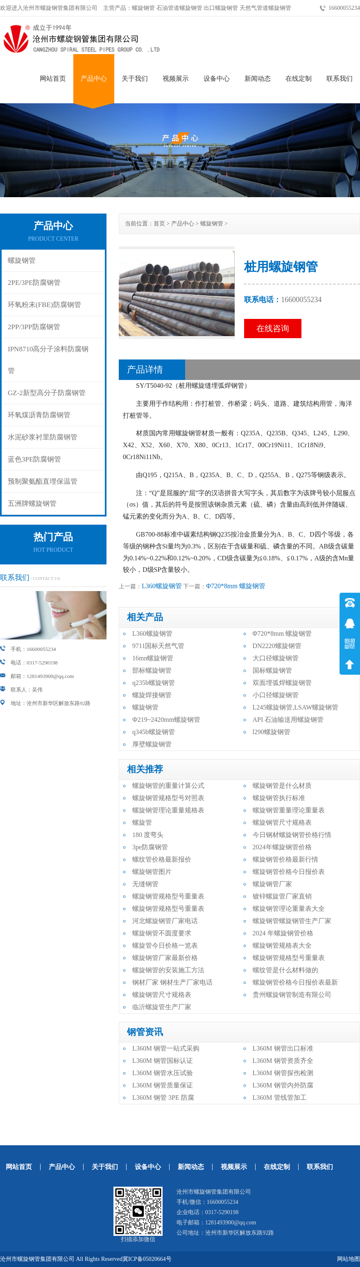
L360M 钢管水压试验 (162, 1072)
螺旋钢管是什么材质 (282, 785)
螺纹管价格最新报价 (161, 859)
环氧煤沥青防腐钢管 (39, 415)
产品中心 (94, 78)
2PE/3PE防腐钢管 (34, 283)
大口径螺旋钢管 (276, 658)
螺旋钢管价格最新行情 (285, 859)
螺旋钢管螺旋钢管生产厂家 (292, 920)
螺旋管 (142, 822)
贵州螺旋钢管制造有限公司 (292, 994)
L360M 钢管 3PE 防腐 (163, 1097)
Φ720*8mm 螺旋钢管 (235, 585)
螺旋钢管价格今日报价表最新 (295, 982)
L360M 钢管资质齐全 (283, 1060)
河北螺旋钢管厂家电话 (165, 920)
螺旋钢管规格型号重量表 (168, 896)
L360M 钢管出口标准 (283, 1048)
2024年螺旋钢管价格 (282, 847)
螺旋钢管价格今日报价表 (289, 871)
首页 (159, 224)
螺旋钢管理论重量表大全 (289, 908)
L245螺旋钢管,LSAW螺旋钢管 (296, 707)
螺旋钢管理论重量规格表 (168, 810)
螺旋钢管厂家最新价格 (165, 957)
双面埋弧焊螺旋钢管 (282, 682)
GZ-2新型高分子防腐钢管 (47, 393)
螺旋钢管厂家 (272, 883)
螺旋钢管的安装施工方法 (168, 970)
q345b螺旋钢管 (153, 731)
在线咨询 (272, 328)
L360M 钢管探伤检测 (283, 1072)
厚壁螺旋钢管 (152, 744)
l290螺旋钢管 (271, 731)
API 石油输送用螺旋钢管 (288, 719)
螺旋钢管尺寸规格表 (282, 822)
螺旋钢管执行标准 (279, 797)
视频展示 (176, 78)
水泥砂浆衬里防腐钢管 (42, 437)
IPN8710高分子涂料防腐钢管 (48, 360)
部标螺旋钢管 (152, 670)
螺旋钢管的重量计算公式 (168, 785)
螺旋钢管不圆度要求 (161, 933)
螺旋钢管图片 (152, 871)
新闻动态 (258, 78)
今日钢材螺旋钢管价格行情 (292, 834)
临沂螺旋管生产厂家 (161, 1006)
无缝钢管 (145, 883)
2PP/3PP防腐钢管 (34, 327)
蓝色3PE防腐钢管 (34, 459)
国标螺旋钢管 (272, 670)
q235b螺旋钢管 (153, 682)
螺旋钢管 (22, 260)
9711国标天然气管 (158, 645)
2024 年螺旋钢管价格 (283, 933)
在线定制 (298, 78)
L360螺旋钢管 (162, 585)
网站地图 (348, 1259)
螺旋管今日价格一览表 (165, 945)
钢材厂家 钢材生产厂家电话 (172, 982)
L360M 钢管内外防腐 (283, 1085)
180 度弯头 (147, 834)
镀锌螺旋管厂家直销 (282, 896)
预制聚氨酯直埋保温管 (42, 481)
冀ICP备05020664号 (147, 1259)
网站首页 (53, 78)
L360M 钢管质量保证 (162, 1085)
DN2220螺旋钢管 (277, 645)
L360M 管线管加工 (280, 1097)
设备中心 (217, 78)
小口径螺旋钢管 (276, 695)
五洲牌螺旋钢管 (32, 503)
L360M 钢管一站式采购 (165, 1048)
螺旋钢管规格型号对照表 (168, 797)
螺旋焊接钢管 (152, 695)
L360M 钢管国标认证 (162, 1060)
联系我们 (339, 78)
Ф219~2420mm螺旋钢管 (166, 719)
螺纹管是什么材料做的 (285, 970)
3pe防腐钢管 (150, 847)
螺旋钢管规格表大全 (282, 945)
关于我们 (135, 78)
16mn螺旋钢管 (152, 658)
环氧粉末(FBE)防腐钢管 (44, 305)
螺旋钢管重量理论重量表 (289, 810)
